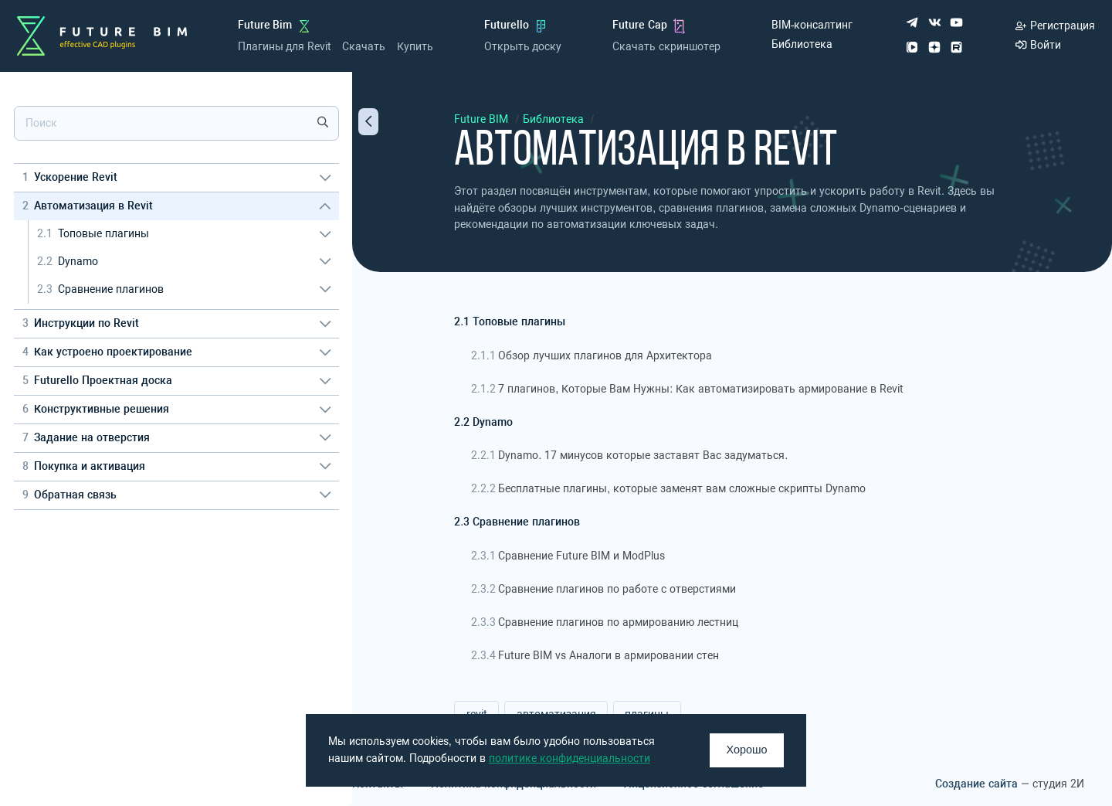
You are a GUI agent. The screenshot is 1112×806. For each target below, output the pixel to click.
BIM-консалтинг (812, 25)
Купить (415, 46)
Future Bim (265, 25)
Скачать (363, 46)
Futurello (506, 25)
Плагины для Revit (284, 46)
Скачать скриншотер (666, 46)
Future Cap (639, 25)
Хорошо (747, 749)
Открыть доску (523, 46)
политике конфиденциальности (569, 758)
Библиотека (801, 44)
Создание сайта (976, 784)
